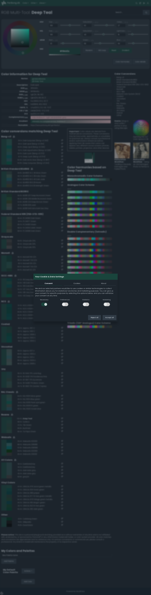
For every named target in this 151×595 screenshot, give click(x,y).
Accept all (109, 317)
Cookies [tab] (76, 283)
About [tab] (103, 283)
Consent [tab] (49, 283)
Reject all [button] (94, 317)
